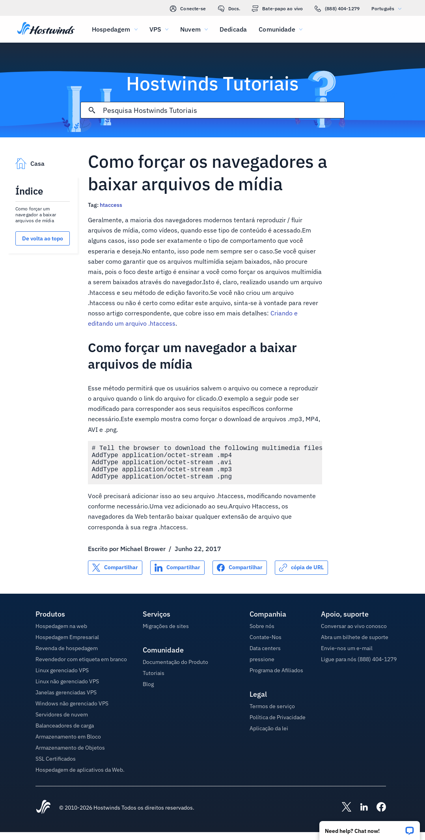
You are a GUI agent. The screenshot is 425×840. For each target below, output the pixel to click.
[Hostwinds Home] (43, 815)
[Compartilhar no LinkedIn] (177, 575)
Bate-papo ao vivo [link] (277, 9)
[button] (369, 828)
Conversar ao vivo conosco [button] (354, 634)
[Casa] (46, 29)
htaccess (111, 204)
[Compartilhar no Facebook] (239, 575)
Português (388, 8)
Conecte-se (188, 9)
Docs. (229, 9)
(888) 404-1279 (337, 9)
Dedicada (233, 29)
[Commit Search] (92, 110)
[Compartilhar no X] (115, 575)
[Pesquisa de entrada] (224, 110)
